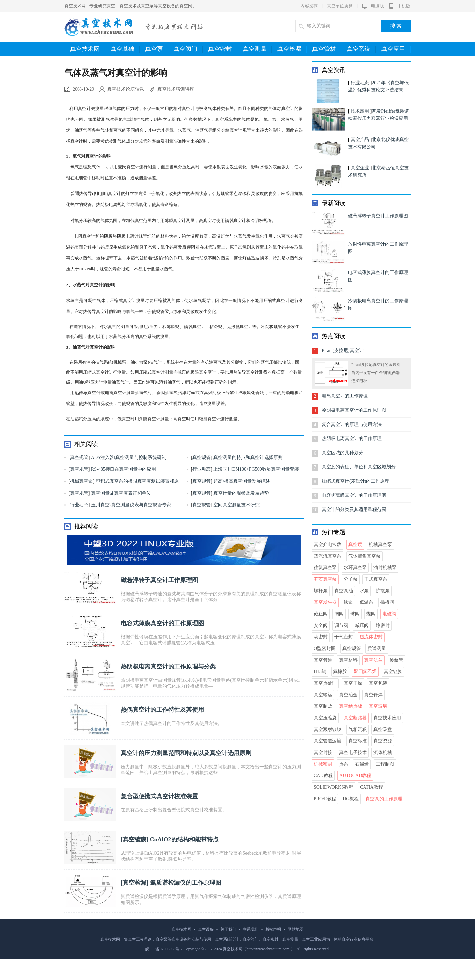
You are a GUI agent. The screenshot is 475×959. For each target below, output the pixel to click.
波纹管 (396, 660)
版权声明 (273, 929)
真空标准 (357, 740)
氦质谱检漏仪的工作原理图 (185, 882)
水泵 (364, 590)
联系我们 (251, 929)
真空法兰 (373, 660)
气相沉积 (357, 729)
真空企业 (360, 167)
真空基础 (125, 49)
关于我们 (228, 929)
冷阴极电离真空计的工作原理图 (354, 410)
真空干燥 (353, 683)
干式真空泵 (375, 579)
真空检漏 (292, 49)
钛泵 (348, 602)
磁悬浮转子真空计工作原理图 (159, 580)
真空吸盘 (382, 729)
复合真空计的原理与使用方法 (352, 424)
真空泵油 (343, 590)
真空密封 (223, 49)
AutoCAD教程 (355, 775)
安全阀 (321, 625)
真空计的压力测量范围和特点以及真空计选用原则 (186, 753)
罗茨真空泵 (325, 579)
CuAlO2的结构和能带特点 (184, 839)
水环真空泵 (355, 567)
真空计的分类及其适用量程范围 (354, 509)
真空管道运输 (327, 740)
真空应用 (396, 49)
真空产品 (360, 139)
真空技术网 (87, 49)
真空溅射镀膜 (327, 729)
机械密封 (323, 764)
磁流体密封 (371, 636)
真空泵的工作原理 (383, 798)
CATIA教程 (371, 787)
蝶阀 (371, 613)
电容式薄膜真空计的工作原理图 (162, 623)
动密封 (321, 636)
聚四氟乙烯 (365, 671)
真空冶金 (348, 694)
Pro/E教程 (325, 798)
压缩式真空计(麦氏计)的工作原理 (355, 481)
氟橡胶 (340, 671)
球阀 (355, 613)
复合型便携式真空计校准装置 (159, 796)
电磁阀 (389, 613)
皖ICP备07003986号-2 (164, 949)
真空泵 (156, 49)
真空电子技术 (353, 752)
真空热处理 (325, 683)
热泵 (343, 764)
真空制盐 (323, 706)
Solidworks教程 (333, 787)
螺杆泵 (321, 590)
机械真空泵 (81, 481)
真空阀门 (188, 49)
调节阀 (341, 625)
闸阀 (339, 613)
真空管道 (323, 660)
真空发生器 (325, 602)
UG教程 (351, 798)
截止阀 (321, 613)
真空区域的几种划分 (342, 452)
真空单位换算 (340, 5)
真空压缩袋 (325, 717)
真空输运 (323, 694)
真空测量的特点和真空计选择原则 (248, 457)
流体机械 (382, 752)
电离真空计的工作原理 (345, 396)
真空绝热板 (350, 706)
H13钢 (320, 671)
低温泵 (366, 602)
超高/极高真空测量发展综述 (241, 481)
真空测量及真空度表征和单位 (121, 493)
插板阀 (387, 602)
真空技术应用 (387, 717)
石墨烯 (362, 764)
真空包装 (378, 683)
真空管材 (326, 49)
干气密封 (343, 636)
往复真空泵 (325, 567)
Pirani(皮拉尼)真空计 (343, 350)
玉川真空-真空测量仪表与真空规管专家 (131, 504)
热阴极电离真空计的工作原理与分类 (168, 666)
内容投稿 (309, 5)
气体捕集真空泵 (364, 556)
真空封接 (323, 752)
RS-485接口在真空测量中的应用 (123, 469)
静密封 (383, 625)
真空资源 (382, 740)
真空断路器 (355, 717)
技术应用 (360, 111)
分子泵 (351, 579)
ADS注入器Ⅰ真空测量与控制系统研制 (128, 457)
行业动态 (201, 469)
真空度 (355, 544)
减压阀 (362, 625)
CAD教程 (323, 775)
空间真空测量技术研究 (236, 504)
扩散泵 (383, 590)
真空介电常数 (327, 544)
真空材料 (348, 660)
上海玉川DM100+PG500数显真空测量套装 (256, 469)
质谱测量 (376, 648)
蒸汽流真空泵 (327, 556)
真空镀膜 (134, 839)
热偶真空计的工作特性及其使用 (162, 709)
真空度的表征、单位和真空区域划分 (359, 466)
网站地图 (295, 929)
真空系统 (361, 49)
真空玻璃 (378, 706)
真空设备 (206, 929)
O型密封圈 (324, 648)
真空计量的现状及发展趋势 (241, 493)
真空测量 (257, 49)
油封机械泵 (384, 567)
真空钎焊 (373, 694)
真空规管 (79, 457)
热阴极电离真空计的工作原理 (352, 438)
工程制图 (385, 764)
